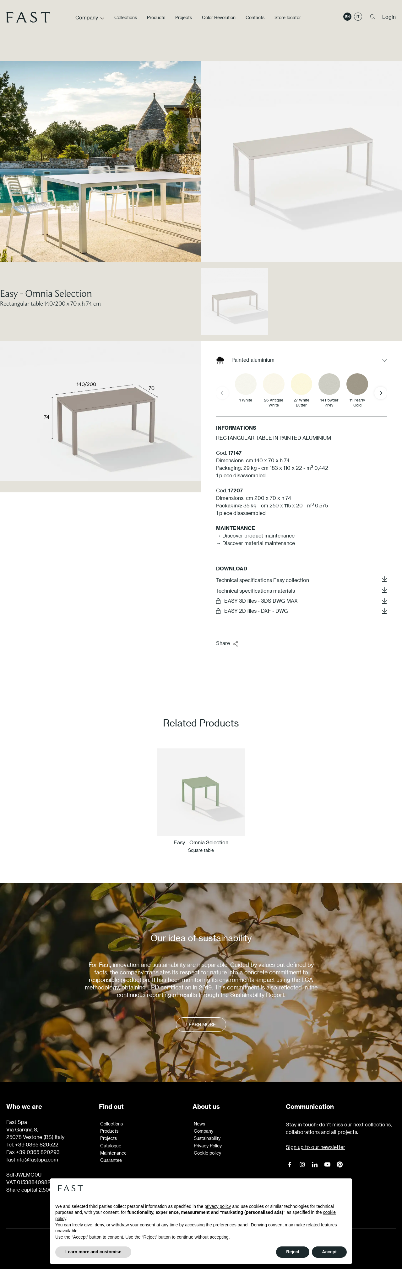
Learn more (201, 1024)
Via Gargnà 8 (21, 1129)
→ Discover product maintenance (255, 535)
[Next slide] (380, 393)
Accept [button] (329, 1251)
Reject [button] (292, 1251)
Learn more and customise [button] (93, 1251)
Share (227, 643)
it (358, 16)
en (347, 16)
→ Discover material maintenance (255, 543)
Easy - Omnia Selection (46, 293)
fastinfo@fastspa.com (32, 1159)
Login (389, 17)
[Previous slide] (222, 393)
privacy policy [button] (217, 1206)
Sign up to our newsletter (315, 1147)
